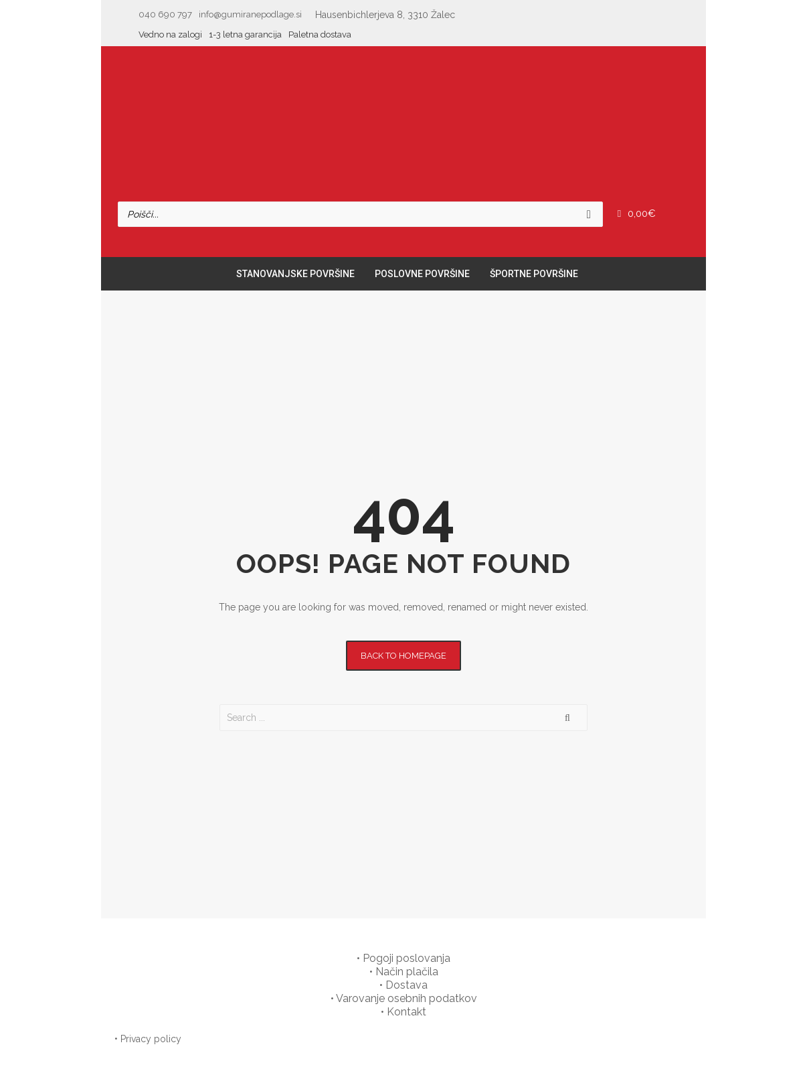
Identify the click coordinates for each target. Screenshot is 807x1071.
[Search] (588, 214)
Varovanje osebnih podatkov (406, 998)
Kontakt (406, 1011)
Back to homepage (403, 656)
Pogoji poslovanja (406, 958)
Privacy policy (150, 1039)
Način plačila (406, 971)
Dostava (406, 985)
